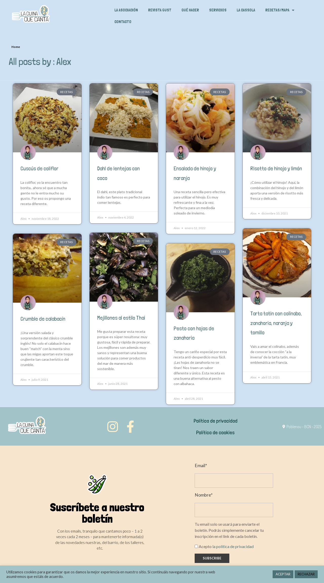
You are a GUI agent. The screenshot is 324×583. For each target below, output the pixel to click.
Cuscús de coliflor (39, 168)
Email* (201, 465)
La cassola (246, 10)
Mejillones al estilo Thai (121, 318)
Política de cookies (215, 432)
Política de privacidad (215, 421)
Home (15, 47)
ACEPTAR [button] (283, 574)
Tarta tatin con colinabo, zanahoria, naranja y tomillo (276, 323)
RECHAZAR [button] (306, 574)
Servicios (218, 10)
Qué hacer (190, 10)
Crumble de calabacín (43, 319)
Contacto (122, 21)
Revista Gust (159, 10)
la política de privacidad (233, 546)
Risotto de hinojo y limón (276, 168)
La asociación (126, 10)
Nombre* (204, 495)
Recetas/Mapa (279, 10)
